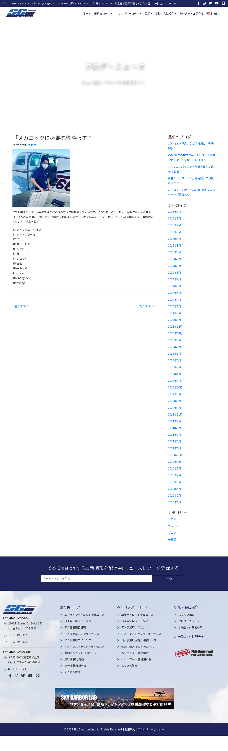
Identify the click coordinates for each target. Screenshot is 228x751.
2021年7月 (174, 421)
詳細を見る (199, 746)
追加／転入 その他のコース (80, 653)
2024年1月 (174, 320)
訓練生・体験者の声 (190, 627)
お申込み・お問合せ (191, 13)
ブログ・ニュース (189, 621)
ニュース (173, 526)
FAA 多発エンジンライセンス (81, 634)
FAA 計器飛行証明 (75, 627)
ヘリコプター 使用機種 (135, 653)
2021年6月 (174, 428)
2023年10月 (175, 333)
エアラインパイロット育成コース (84, 615)
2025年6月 (174, 232)
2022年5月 (174, 401)
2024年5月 (174, 293)
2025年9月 (174, 218)
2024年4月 (174, 299)
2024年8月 (174, 272)
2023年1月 (174, 381)
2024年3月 (174, 306)
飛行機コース (102, 13)
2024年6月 (174, 286)
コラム (172, 519)
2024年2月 (174, 313)
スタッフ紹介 (186, 615)
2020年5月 (174, 482)
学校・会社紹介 (164, 13)
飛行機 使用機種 (74, 659)
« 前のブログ (20, 306)
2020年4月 (174, 489)
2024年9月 (174, 266)
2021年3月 (174, 434)
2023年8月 (174, 347)
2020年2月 (174, 495)
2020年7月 (174, 475)
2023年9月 (174, 340)
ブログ (97, 82)
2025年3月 (174, 245)
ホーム (87, 13)
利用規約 (130, 729)
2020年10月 (175, 462)
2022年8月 (174, 394)
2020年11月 (175, 455)
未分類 (172, 539)
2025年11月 (175, 212)
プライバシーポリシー (150, 729)
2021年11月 (175, 414)
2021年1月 (174, 448)
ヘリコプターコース (127, 13)
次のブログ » (147, 306)
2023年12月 (175, 326)
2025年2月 (174, 252)
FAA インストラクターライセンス (84, 646)
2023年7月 (174, 353)
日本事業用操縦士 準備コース (139, 640)
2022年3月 (174, 408)
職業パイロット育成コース (137, 615)
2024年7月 (174, 279)
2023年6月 (174, 360)
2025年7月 (174, 225)
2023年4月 (174, 374)
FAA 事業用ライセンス (77, 640)
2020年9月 (174, 468)
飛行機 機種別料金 (75, 665)
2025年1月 (174, 259)
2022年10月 (175, 387)
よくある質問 (72, 672)
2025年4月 (174, 239)
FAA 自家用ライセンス (77, 621)
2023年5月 (174, 367)
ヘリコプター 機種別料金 (136, 659)
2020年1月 (174, 502)
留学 (147, 13)
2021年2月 (174, 441)
